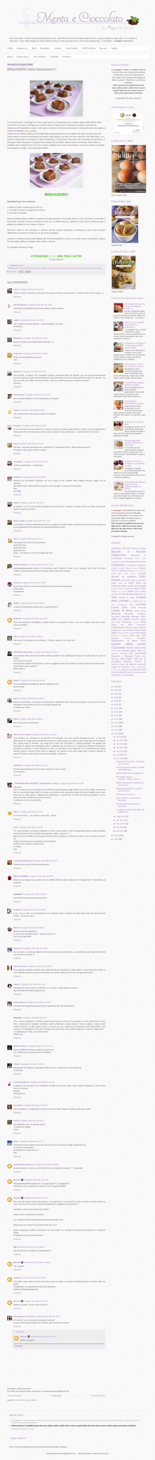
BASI (34, 48)
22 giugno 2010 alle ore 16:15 (34, 371)
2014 (116, 719)
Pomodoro (141, 638)
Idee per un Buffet (40, 268)
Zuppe (133, 667)
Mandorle (116, 613)
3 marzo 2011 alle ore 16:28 (34, 1278)
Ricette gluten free (80, 268)
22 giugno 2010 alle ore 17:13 (41, 565)
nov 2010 (120, 740)
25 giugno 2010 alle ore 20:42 (36, 1198)
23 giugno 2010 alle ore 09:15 (33, 910)
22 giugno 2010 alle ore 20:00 (31, 698)
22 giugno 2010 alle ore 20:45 (44, 734)
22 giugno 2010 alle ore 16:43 (33, 477)
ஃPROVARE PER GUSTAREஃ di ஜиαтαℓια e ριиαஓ (36, 783)
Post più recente (14, 1396)
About (10, 57)
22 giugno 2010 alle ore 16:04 (35, 338)
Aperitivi (134, 548)
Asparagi (142, 548)
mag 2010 (120, 816)
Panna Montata (139, 627)
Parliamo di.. (116, 630)
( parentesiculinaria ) (23, 861)
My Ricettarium (20, 305)
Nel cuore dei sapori (22, 734)
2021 (116, 694)
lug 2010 (120, 755)
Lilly (15, 637)
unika (16, 320)
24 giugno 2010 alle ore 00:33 (35, 1105)
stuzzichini (115, 675)
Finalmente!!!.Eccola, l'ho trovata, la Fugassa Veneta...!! (135, 306)
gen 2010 (120, 831)
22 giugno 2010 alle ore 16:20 (37, 395)
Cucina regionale (129, 573)
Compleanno (131, 565)
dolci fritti (137, 670)
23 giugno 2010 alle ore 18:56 (32, 1064)
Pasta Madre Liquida (126, 633)
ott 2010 (120, 744)
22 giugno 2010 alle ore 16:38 (35, 462)
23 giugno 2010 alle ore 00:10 (31, 827)
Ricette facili (116, 651)
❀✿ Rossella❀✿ (21, 876)
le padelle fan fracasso (23, 1164)
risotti (143, 672)
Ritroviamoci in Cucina (24, 1316)
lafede (16, 503)
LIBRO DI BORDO (15, 131)
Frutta (113, 591)
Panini (129, 627)
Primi (143, 640)
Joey (16, 827)
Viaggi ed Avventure (120, 667)
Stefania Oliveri (20, 1046)
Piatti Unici (135, 635)
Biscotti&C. (45, 48)
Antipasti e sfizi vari (120, 548)
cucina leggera (116, 670)
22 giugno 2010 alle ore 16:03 (31, 320)
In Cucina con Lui (138, 601)
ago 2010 (120, 751)
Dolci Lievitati (72, 48)
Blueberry (18, 338)
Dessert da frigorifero (123, 576)
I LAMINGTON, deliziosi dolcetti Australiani (134, 384)
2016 (116, 712)
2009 (116, 835)
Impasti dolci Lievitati (128, 599)
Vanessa (17, 371)
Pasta (124, 630)
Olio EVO (115, 622)
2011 (116, 730)
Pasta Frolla (133, 630)
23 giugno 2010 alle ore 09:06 (41, 876)
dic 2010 (120, 737)
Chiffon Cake (140, 558)
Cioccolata (130, 561)
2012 (116, 726)
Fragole (136, 589)
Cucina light (116, 573)
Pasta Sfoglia (140, 633)
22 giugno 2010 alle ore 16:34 (31, 444)
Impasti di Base (126, 597)
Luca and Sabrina (21, 1082)
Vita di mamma (20, 966)
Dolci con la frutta (122, 583)
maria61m (18, 765)
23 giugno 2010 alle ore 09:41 (32, 928)
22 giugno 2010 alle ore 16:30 (34, 426)
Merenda (125, 616)
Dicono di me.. (23, 57)
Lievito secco (140, 611)
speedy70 (18, 1105)
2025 (116, 686)
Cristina (17, 910)
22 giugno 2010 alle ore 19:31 (45, 652)
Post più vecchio (98, 1396)
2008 (116, 839)
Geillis (16, 603)
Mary (16, 812)
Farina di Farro (117, 589)
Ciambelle (115, 562)
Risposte (19, 1332)
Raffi (16, 719)
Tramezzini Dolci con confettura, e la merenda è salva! (135, 463)
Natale (127, 619)
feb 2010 (120, 827)
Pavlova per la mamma (125, 794)
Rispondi (17, 297)
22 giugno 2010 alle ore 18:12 (32, 603)
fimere (16, 680)
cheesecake (141, 667)
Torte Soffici (126, 659)
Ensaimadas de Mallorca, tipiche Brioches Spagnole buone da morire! (135, 485)
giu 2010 (120, 758)
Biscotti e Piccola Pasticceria (22, 268)
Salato (114, 48)
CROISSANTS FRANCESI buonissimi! (134, 402)
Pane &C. (103, 48)
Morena (17, 1180)
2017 (116, 708)
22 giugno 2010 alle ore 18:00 (33, 583)
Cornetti (121, 568)
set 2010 (120, 747)
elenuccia (18, 948)
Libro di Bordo (39, 57)
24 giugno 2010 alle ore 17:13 (31, 1141)
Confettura (141, 565)
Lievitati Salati (119, 607)
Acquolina (18, 353)
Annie (16, 1121)
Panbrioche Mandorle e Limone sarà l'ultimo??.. (129, 790)
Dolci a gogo (19, 521)
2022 (116, 690)
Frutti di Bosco (122, 591)
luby (15, 539)
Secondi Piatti (126, 653)
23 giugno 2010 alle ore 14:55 (38, 1002)
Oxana (16, 1064)
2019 (116, 701)
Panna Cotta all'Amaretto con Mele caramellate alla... (130, 768)
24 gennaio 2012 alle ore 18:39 (43, 1336)
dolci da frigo (127, 670)
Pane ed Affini (122, 624)
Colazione (118, 565)
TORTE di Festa (88, 48)
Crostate (130, 571)
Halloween (115, 594)
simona (17, 583)
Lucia (16, 289)
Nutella (143, 619)
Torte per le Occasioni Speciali (128, 660)
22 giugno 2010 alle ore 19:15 (30, 637)
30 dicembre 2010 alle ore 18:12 (37, 1262)
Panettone (141, 625)
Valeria (16, 410)
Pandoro (136, 622)
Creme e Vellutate (119, 571)
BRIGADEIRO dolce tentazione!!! (129, 773)
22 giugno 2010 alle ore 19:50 (32, 680)
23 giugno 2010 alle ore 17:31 (40, 1046)
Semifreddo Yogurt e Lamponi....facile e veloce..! (128, 778)
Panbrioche (126, 622)
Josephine (18, 462)
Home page (56, 1396)
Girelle (136, 591)
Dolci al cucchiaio (138, 580)
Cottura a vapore (131, 568)
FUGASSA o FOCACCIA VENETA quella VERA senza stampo (135, 345)
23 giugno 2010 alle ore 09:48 (35, 948)
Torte (137, 656)
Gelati (131, 591)
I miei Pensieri (127, 594)
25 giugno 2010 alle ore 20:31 (36, 1180)
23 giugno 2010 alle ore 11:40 (32, 984)
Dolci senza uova (130, 586)
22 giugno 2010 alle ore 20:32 (30, 719)
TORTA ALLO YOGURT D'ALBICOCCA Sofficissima (134, 324)
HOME (10, 48)
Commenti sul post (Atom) (26, 1400)
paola (16, 698)
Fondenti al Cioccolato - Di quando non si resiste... (130, 762)
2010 (116, 734)
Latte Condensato (119, 605)
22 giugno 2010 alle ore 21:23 (35, 765)
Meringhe (135, 617)
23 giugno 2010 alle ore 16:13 (34, 1018)
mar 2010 (120, 824)
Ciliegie (122, 562)
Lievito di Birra (121, 610)
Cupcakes (142, 573)
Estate (142, 586)
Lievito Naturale (138, 608)
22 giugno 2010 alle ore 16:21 (32, 410)
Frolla (143, 588)
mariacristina (19, 1002)
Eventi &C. (67, 57)
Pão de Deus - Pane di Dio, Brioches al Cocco (134, 365)
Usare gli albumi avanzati (132, 664)
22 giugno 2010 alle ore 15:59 (40, 305)
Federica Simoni (21, 565)
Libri (131, 605)
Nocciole (135, 619)
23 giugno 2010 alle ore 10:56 (39, 966)
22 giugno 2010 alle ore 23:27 (31, 812)
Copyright (54, 57)
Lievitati (141, 604)
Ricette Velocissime (94, 268)
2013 (116, 723)
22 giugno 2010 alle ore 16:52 (32, 503)
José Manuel (19, 395)
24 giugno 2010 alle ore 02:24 (31, 1121)
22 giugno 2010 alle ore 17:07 (37, 521)
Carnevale (128, 558)
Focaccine (128, 589)
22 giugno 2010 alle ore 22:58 (71, 783)
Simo (16, 444)
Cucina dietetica (140, 571)
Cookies (114, 568)
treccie (122, 675)
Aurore (17, 984)
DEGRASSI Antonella (23, 652)
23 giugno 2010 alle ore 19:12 (42, 1082)
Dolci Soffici (125, 580)
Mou (120, 619)
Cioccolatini (141, 562)
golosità (123, 672)
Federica (17, 426)
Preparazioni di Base (124, 640)
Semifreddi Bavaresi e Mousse (128, 654)
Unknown (18, 618)
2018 (116, 704)
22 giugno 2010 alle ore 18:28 (35, 618)
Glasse (143, 591)
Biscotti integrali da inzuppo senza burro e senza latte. (134, 443)
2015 (116, 715)
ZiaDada (17, 477)
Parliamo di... (22, 48)
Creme (142, 568)
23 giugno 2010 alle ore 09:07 (34, 894)
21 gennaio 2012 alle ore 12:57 (47, 1316)
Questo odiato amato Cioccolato (60, 268)
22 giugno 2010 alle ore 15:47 (31, 289)
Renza (16, 928)
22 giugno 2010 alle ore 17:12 (30, 539)
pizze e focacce (134, 672)
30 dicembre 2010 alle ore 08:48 (31, 1247)
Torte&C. (58, 48)
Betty (16, 1141)
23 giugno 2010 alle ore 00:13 (44, 861)
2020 (116, 697)
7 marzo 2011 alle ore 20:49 (35, 1301)
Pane (143, 622)
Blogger (105, 1453)
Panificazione (118, 627)
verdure (129, 675)
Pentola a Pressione (120, 636)
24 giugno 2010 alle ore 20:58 (46, 1164)
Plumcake (127, 638)
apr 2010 (120, 820)
